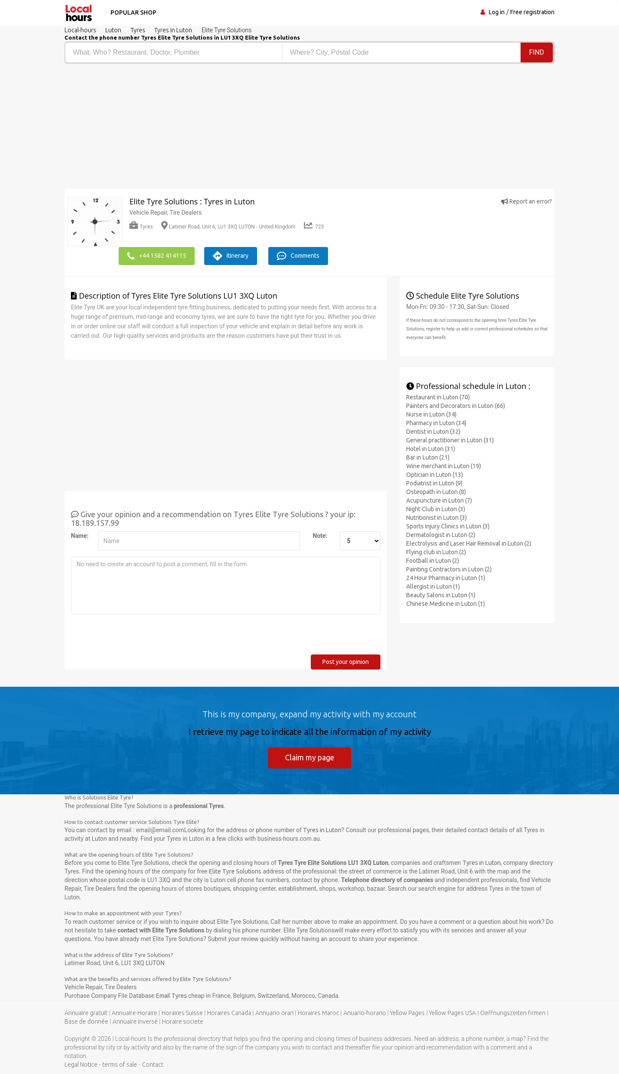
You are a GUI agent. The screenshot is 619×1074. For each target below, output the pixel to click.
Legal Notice (81, 1064)
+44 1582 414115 (156, 255)
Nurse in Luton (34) (431, 413)
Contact (152, 1064)
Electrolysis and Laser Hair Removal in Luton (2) (468, 543)
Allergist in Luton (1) (433, 586)
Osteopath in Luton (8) (436, 491)
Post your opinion (345, 661)
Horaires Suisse (182, 1012)
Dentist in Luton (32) (433, 431)
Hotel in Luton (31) (430, 448)
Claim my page (309, 757)
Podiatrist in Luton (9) (434, 482)
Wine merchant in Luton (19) (443, 465)
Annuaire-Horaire (134, 1012)
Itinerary (232, 255)
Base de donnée (86, 1021)
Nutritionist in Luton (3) (436, 517)
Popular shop (133, 12)
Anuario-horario (364, 1012)
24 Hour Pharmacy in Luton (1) (445, 577)
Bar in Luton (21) (428, 457)
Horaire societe (182, 1021)
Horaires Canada (229, 1012)
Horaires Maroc (318, 1012)
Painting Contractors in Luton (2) (449, 568)
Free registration (532, 12)
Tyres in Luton (322, 830)
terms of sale (119, 1064)
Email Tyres (172, 995)
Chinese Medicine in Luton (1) (445, 603)
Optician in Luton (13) (434, 474)
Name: (80, 535)
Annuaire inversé (135, 1021)
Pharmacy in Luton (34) (436, 422)
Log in (497, 12)
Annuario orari (274, 1012)
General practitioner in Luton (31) (450, 439)
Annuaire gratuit (85, 1012)
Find (536, 52)
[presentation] (136, 637)
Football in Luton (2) (432, 560)
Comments (300, 255)
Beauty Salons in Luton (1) (440, 594)
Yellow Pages (407, 1012)
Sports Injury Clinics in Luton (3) (448, 525)
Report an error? (526, 201)
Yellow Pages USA (452, 1012)
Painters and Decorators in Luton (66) (455, 405)
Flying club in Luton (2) (436, 551)
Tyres (141, 226)
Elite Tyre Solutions (235, 871)
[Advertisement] (183, 128)
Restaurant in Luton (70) (438, 396)
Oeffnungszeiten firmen (512, 1012)
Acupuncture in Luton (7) (439, 500)
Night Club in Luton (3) (435, 508)
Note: (320, 535)
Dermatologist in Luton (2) (440, 534)
